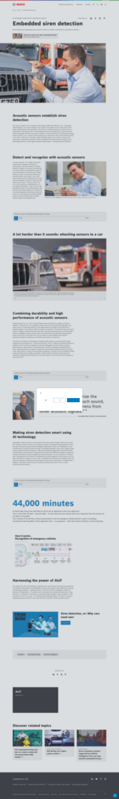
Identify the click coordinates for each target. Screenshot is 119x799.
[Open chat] (115, 795)
